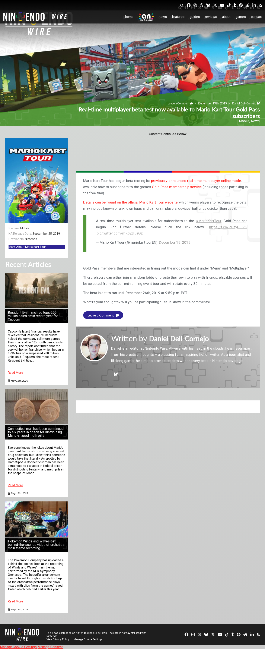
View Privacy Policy (58, 639)
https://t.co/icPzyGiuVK (228, 227)
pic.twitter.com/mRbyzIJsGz (120, 233)
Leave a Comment (177, 103)
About (226, 17)
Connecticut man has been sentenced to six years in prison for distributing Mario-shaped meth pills (36, 432)
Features (178, 17)
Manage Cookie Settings (88, 639)
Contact (256, 17)
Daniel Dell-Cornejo (243, 103)
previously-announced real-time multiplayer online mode (196, 181)
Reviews (211, 17)
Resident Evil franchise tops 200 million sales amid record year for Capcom (33, 316)
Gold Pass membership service (177, 187)
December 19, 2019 (175, 242)
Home (129, 17)
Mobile (244, 121)
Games (241, 17)
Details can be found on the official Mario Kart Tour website (130, 202)
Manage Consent (50, 647)
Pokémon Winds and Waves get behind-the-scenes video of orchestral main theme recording (36, 544)
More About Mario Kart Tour (27, 247)
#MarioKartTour (208, 221)
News (163, 17)
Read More (15, 373)
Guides (195, 17)
